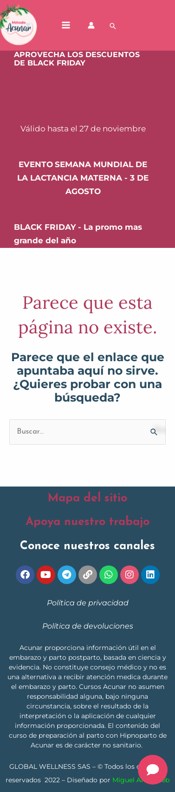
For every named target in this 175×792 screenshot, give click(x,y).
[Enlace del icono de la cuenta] (91, 25)
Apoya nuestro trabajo (87, 522)
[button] (113, 26)
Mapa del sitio (87, 498)
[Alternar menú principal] (66, 25)
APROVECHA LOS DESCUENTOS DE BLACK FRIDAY (77, 59)
